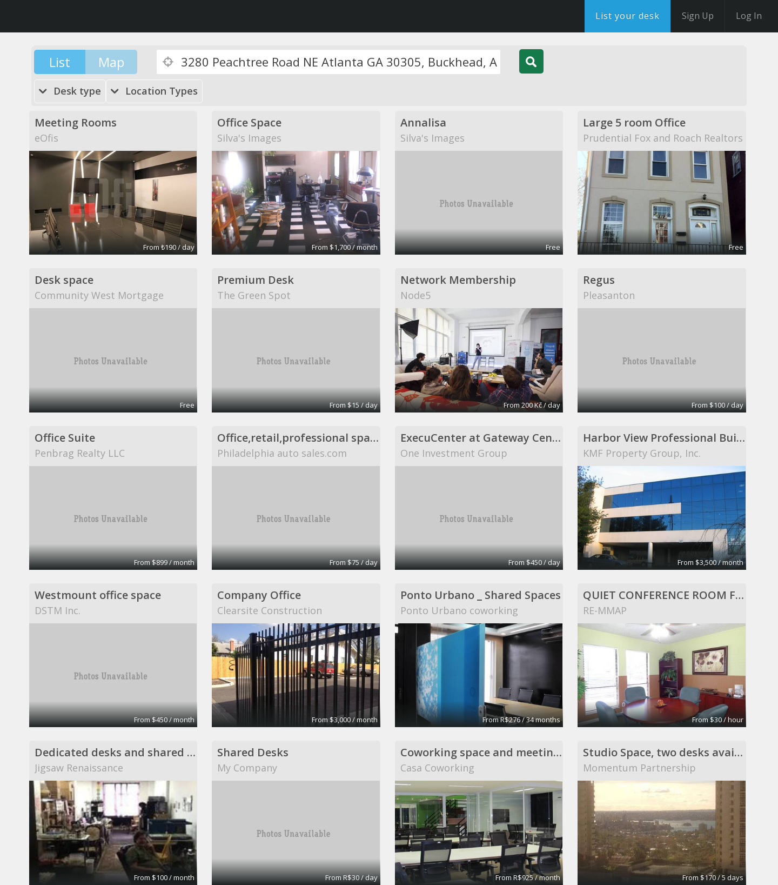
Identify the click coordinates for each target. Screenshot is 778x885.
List (59, 62)
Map (111, 62)
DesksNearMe (75, 16)
